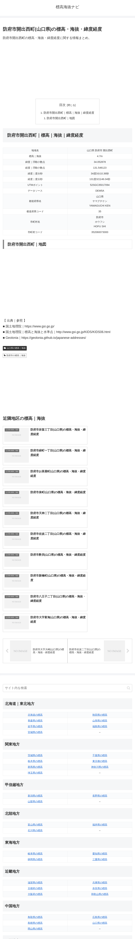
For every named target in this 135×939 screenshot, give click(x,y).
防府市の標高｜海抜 (14, 356)
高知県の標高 (99, 846)
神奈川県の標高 (99, 655)
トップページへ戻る (34, 927)
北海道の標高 (35, 603)
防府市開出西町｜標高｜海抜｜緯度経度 (69, 112)
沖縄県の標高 (99, 886)
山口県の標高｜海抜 (15, 348)
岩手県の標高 (35, 615)
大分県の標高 (99, 869)
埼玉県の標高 (35, 661)
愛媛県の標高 (99, 840)
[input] (67, 577)
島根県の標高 (35, 811)
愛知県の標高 (99, 742)
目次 (62, 105)
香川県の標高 (35, 846)
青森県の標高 (35, 609)
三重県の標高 (99, 748)
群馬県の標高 (35, 655)
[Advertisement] (67, 69)
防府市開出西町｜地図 (61, 118)
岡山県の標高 (35, 817)
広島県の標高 (99, 805)
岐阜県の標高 (35, 742)
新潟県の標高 (35, 684)
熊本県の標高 (35, 886)
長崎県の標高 (35, 880)
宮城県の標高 (35, 620)
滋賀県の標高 (35, 771)
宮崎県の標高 (99, 875)
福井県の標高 (99, 713)
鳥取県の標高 (35, 805)
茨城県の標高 (35, 643)
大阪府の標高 (35, 782)
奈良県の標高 (99, 776)
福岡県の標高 (35, 869)
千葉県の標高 (99, 643)
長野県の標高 (99, 684)
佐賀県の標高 (35, 875)
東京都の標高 (99, 649)
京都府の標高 (35, 776)
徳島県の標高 (35, 840)
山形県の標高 (99, 609)
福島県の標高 (99, 615)
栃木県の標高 (35, 649)
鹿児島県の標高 (99, 880)
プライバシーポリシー (100, 927)
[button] (129, 577)
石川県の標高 (35, 719)
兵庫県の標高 (99, 771)
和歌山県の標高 (99, 782)
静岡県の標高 (35, 748)
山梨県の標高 (35, 690)
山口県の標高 (99, 811)
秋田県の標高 (99, 603)
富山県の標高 (35, 713)
